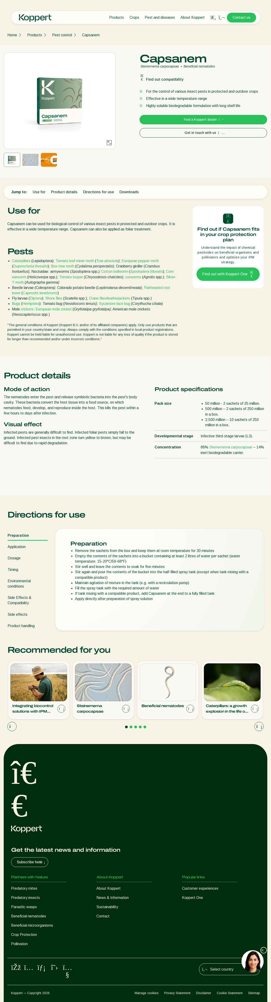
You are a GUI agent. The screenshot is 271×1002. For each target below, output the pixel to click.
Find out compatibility (161, 79)
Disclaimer (203, 993)
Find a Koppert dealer (203, 119)
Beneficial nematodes (28, 916)
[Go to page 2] (131, 727)
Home (12, 35)
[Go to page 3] (135, 727)
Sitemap (254, 993)
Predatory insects (25, 898)
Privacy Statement (177, 993)
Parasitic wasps (24, 907)
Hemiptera (30, 304)
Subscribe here (31, 862)
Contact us (241, 17)
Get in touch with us (203, 133)
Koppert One (192, 898)
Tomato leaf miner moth (75, 261)
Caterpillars (21, 261)
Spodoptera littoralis (146, 271)
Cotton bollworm (114, 271)
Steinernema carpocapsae (230, 447)
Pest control (62, 35)
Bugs (16, 304)
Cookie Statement (230, 993)
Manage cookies (147, 993)
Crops (134, 17)
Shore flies (53, 298)
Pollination (19, 944)
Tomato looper (71, 277)
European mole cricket (54, 309)
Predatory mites (24, 888)
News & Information (112, 898)
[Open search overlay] (213, 18)
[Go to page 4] (140, 727)
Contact (103, 916)
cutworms (133, 277)
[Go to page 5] (144, 727)
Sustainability (107, 907)
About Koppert (192, 17)
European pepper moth (140, 261)
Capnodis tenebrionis (40, 293)
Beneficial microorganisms (32, 925)
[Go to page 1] (126, 727)
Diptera (36, 298)
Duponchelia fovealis (30, 266)
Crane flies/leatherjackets (109, 298)
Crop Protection (24, 935)
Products (116, 17)
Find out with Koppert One (228, 274)
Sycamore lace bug (114, 304)
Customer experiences (200, 888)
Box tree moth (62, 266)
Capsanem (91, 35)
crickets (27, 309)
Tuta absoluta (107, 261)
